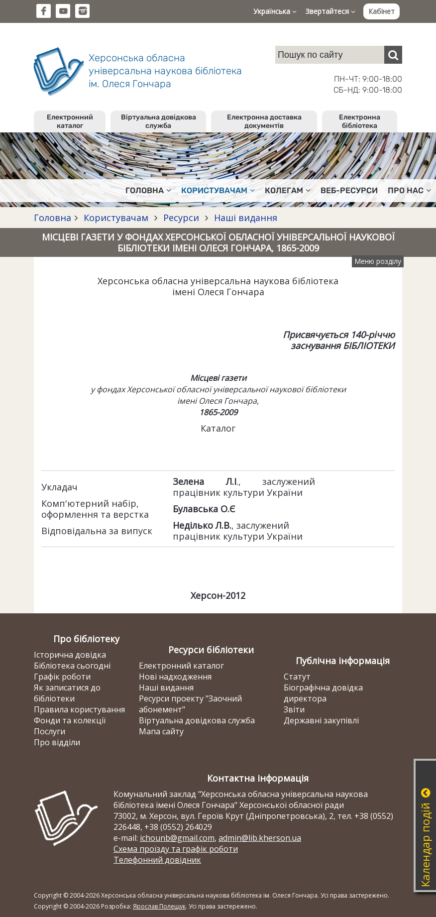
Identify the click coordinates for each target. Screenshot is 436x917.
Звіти (294, 709)
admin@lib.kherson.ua (259, 837)
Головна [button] (148, 190)
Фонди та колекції (70, 720)
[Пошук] (393, 55)
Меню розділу (377, 261)
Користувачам (116, 218)
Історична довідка (70, 654)
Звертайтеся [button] (330, 11)
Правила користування (79, 709)
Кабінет (381, 11)
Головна (52, 218)
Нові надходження (175, 676)
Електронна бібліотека (359, 121)
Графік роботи (62, 676)
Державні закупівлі (321, 720)
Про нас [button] (409, 190)
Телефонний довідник (157, 859)
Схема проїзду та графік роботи (175, 848)
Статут (297, 676)
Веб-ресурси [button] (349, 190)
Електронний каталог (70, 121)
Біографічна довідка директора (323, 693)
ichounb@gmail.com (177, 837)
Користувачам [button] (218, 190)
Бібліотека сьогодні (72, 665)
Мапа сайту (161, 731)
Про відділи (57, 742)
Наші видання (244, 218)
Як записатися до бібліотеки (67, 693)
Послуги (49, 731)
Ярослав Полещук (159, 906)
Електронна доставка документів (264, 121)
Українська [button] (275, 11)
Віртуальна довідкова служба (158, 121)
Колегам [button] (288, 190)
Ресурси (181, 218)
